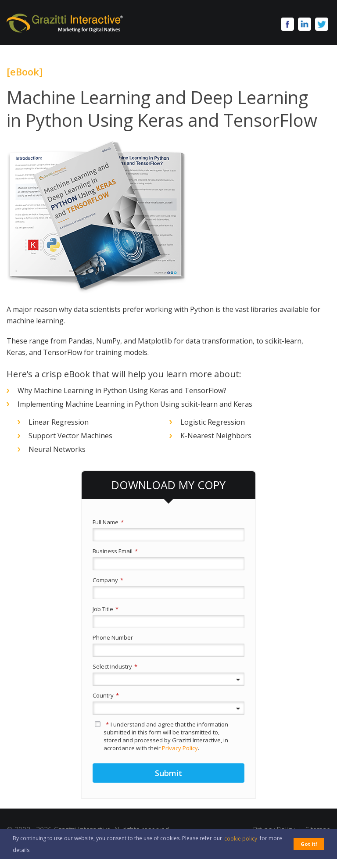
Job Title (105, 609)
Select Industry (115, 666)
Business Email (115, 551)
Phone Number (113, 637)
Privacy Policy (180, 748)
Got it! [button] (309, 844)
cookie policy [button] (240, 838)
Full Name (108, 522)
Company (108, 580)
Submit (168, 773)
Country (106, 695)
